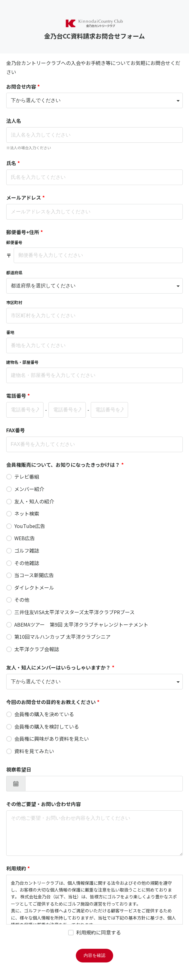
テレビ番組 (26, 476)
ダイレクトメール (34, 587)
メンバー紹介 (29, 489)
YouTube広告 (29, 526)
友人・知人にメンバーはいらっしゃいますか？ (60, 667)
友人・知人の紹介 (34, 501)
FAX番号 (15, 430)
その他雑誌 (26, 563)
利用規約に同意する (98, 932)
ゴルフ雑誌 (26, 550)
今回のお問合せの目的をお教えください (52, 702)
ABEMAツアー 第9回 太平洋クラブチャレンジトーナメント (81, 624)
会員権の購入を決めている (44, 714)
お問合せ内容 (23, 86)
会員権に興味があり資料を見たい (51, 738)
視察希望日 (18, 769)
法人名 (13, 120)
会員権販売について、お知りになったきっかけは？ (65, 465)
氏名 (13, 163)
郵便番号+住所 (24, 232)
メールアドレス (25, 197)
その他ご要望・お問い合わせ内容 (43, 804)
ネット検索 (26, 513)
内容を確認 (94, 955)
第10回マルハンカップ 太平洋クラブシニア (62, 636)
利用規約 (18, 868)
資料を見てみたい (34, 751)
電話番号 (18, 396)
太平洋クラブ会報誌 (36, 649)
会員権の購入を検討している (46, 726)
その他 (21, 599)
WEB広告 (24, 538)
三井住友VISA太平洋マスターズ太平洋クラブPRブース (74, 612)
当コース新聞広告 (34, 575)
